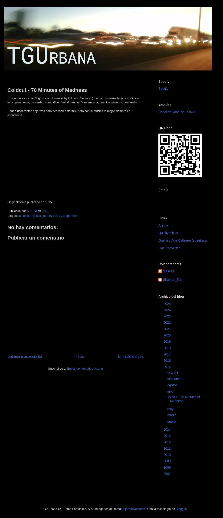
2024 (168, 310)
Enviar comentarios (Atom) (85, 368)
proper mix (70, 215)
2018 (168, 348)
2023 (168, 316)
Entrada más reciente (24, 356)
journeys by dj (52, 215)
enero (172, 421)
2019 (168, 341)
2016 (168, 360)
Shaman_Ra (172, 279)
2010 (168, 455)
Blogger (181, 509)
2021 (168, 329)
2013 (168, 436)
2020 (168, 335)
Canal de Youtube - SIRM (176, 112)
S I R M (168, 271)
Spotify (163, 88)
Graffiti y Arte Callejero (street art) (182, 240)
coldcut (26, 215)
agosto (172, 385)
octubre (173, 372)
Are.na (163, 225)
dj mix (37, 215)
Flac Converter (169, 248)
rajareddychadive (134, 509)
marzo (172, 415)
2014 (168, 429)
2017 (168, 354)
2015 (168, 367)
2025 (168, 304)
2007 (168, 474)
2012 (168, 442)
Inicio (80, 356)
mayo (171, 409)
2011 (168, 448)
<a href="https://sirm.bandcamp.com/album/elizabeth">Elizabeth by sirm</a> (181, 200)
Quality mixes (168, 233)
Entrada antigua (131, 356)
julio (170, 391)
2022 (168, 322)
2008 (168, 467)
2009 (168, 461)
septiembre (175, 379)
